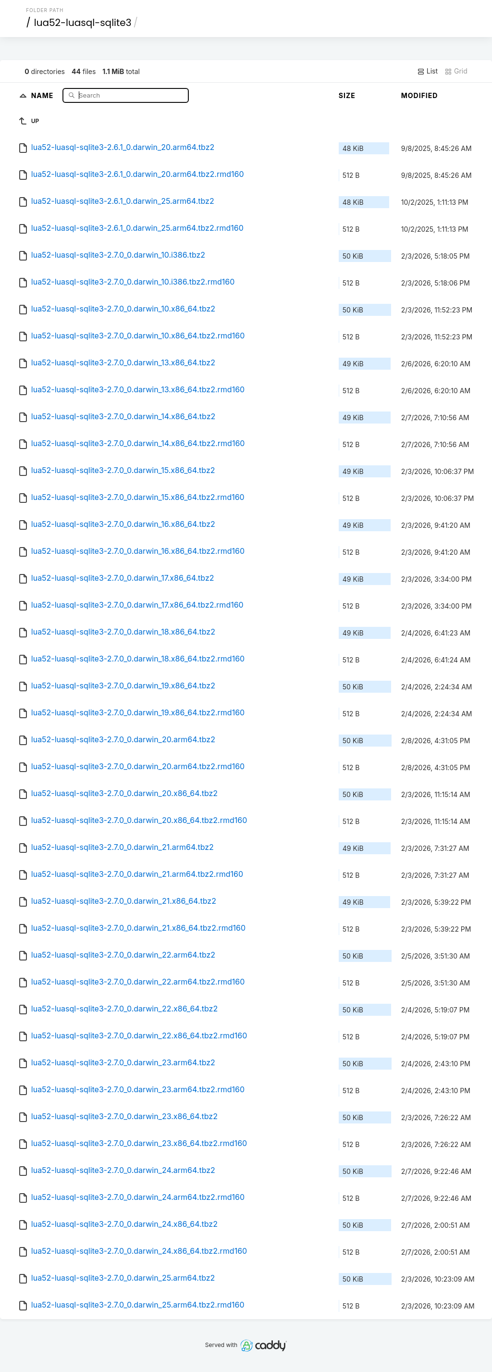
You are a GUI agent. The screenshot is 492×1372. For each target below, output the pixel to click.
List (427, 71)
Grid (455, 71)
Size (347, 95)
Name (43, 95)
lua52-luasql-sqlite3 (83, 22)
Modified (419, 95)
